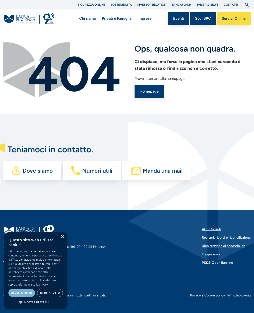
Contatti (231, 4)
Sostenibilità (121, 4)
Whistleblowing (239, 295)
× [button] (62, 236)
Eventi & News (207, 4)
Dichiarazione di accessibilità (223, 246)
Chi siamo (87, 18)
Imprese (144, 18)
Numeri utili (97, 170)
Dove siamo (38, 170)
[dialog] (35, 270)
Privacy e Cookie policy (207, 295)
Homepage (149, 91)
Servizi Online (234, 18)
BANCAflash (181, 4)
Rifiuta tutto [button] (50, 293)
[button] (35, 302)
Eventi (178, 18)
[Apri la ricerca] (247, 5)
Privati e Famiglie (117, 18)
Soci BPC (203, 18)
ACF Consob (211, 229)
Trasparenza (211, 254)
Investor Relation (151, 4)
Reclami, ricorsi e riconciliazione (226, 237)
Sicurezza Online (91, 4)
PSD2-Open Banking (217, 263)
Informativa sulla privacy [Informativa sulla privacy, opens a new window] (33, 284)
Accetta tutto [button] (21, 293)
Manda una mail (163, 170)
